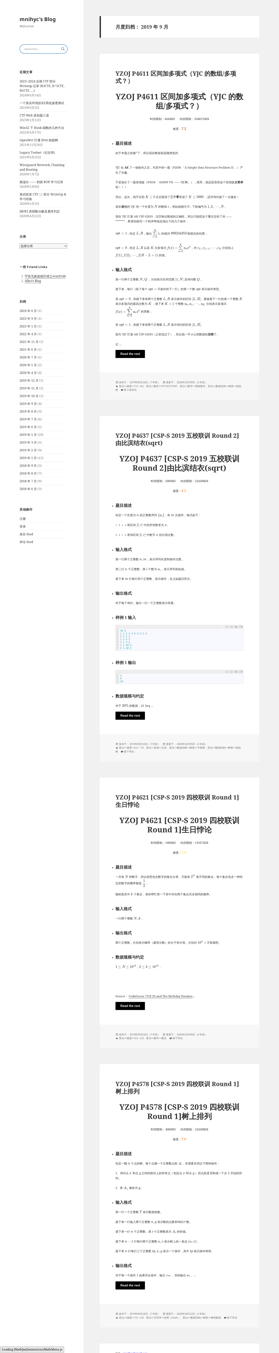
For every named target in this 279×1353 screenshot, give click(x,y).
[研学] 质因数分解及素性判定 (40, 211)
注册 (23, 519)
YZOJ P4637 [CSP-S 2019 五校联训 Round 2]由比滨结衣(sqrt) (177, 439)
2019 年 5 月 (28, 435)
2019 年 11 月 (29, 388)
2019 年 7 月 (28, 419)
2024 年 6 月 (28, 311)
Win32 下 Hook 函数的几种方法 (42, 128)
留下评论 (129, 751)
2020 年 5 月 (28, 365)
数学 (156, 386)
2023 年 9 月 (28, 318)
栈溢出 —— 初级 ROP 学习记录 (41, 182)
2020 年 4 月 (28, 373)
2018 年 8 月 (28, 473)
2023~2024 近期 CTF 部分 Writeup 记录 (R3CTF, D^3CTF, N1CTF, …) (42, 86)
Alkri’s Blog (33, 281)
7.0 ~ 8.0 (139, 386)
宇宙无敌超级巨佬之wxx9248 (45, 276)
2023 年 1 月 (28, 326)
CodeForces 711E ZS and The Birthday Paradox (161, 996)
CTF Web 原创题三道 (34, 115)
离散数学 (200, 386)
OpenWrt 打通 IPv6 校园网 (39, 140)
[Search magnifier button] (63, 49)
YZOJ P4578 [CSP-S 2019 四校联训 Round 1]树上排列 (177, 1088)
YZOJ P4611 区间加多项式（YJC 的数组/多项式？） (175, 77)
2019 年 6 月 (28, 427)
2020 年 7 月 (28, 357)
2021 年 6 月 (28, 349)
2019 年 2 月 (28, 450)
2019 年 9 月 (28, 404)
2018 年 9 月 (28, 466)
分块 (164, 748)
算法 (121, 386)
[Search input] (41, 49)
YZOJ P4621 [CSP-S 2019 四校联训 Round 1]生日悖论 (177, 801)
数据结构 (221, 386)
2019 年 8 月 (28, 411)
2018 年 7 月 (28, 481)
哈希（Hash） (172, 1318)
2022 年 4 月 (28, 334)
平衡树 (201, 748)
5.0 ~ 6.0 (139, 1038)
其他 (156, 748)
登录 (23, 526)
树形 (230, 386)
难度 (129, 386)
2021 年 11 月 (29, 342)
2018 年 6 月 (28, 489)
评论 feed (26, 542)
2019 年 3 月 (28, 442)
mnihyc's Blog (38, 19)
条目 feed (26, 534)
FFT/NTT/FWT (169, 386)
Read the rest (130, 354)
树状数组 (216, 1318)
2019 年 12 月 (29, 380)
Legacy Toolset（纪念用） (38, 152)
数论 (164, 1038)
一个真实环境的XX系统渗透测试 (42, 103)
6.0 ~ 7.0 (139, 748)
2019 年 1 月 (28, 458)
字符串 (157, 1318)
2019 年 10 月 (29, 396)
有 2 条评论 (130, 390)
